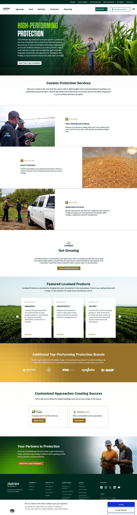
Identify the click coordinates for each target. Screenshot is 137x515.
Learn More (28, 334)
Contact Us (129, 2)
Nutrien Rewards (95, 2)
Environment (48, 486)
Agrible (121, 2)
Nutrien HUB (100, 9)
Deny (121, 503)
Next (119, 316)
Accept (121, 492)
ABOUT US (49, 483)
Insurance (82, 486)
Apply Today (38, 420)
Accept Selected (121, 497)
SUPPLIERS (66, 483)
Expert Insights (83, 2)
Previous (17, 316)
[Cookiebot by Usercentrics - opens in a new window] (12, 511)
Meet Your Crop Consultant (29, 63)
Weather (72, 2)
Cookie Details (114, 511)
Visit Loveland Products (68, 268)
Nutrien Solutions (109, 2)
